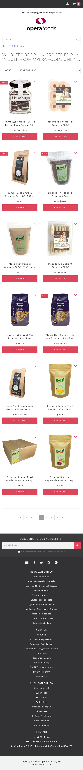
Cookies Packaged (41, 706)
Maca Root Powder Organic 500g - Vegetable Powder (20, 267)
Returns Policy (41, 662)
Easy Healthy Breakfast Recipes (41, 586)
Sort (8, 70)
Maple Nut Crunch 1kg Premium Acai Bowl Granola (20, 338)
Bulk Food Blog (41, 576)
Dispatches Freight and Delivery (41, 648)
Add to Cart (20, 207)
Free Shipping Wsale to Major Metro (42, 12)
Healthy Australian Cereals (41, 581)
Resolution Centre (41, 658)
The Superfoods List (41, 595)
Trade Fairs (41, 676)
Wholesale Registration (41, 639)
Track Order (41, 653)
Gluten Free (41, 711)
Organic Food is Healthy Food (41, 604)
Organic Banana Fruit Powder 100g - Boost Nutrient (60, 409)
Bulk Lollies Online (41, 623)
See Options (20, 136)
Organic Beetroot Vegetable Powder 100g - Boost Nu (60, 480)
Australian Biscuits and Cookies (41, 609)
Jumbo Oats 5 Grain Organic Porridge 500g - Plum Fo (20, 196)
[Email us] (27, 563)
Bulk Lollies (41, 702)
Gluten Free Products (41, 600)
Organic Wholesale (41, 716)
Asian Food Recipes (41, 613)
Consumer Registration (41, 644)
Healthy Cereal (41, 688)
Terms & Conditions (45, 551)
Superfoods (41, 693)
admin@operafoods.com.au (41, 741)
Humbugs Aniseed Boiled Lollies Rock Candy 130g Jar (19, 125)
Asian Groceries (41, 720)
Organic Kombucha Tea (41, 618)
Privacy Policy (60, 551)
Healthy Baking (41, 590)
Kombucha (41, 697)
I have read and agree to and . (41, 552)
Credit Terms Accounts (41, 667)
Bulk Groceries (41, 725)
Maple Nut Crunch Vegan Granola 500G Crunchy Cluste (20, 409)
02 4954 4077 (41, 736)
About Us (41, 634)
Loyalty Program (41, 672)
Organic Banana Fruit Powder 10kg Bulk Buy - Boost (20, 480)
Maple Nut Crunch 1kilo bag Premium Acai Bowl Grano (60, 338)
